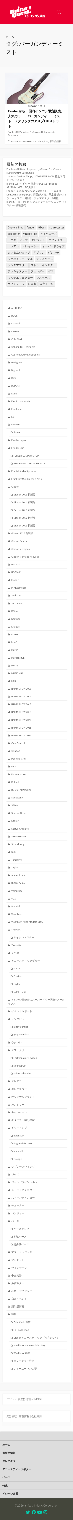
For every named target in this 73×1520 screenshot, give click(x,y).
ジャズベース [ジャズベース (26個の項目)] (44, 259)
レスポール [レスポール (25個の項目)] (43, 277)
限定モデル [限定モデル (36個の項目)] (46, 284)
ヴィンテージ (19, 1267)
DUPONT (15, 385)
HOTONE (16, 572)
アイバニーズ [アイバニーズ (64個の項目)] (48, 233)
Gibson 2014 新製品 (24, 502)
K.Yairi (14, 611)
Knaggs (15, 626)
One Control (18, 743)
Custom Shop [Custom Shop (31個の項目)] (15, 227)
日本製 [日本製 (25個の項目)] (32, 284)
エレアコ (16, 1081)
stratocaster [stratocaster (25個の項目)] (56, 227)
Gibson (15, 486)
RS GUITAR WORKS (21, 789)
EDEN (14, 393)
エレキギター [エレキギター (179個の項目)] (30, 246)
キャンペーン (19, 1112)
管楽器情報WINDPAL (30, 1399)
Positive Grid (18, 758)
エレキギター (41, 141)
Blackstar (19, 1135)
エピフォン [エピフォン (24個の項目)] (38, 240)
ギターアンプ (19, 1127)
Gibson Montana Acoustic (25, 556)
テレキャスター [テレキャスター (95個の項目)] (17, 271)
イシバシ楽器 (10, 1493)
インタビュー (19, 1019)
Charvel (15, 323)
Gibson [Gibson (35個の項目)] (42, 227)
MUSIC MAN (17, 673)
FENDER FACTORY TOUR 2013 (29, 463)
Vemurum (16, 890)
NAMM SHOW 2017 (21, 696)
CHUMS (15, 331)
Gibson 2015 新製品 (24, 510)
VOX (13, 898)
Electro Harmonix (20, 401)
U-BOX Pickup (18, 883)
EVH (13, 416)
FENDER (14, 141)
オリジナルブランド (23, 1096)
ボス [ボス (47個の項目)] (50, 271)
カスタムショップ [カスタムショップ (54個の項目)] (19, 252)
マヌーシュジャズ (21, 1252)
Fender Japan (19, 440)
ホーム (10, 37)
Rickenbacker (19, 774)
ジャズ (15, 1174)
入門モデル (20, 992)
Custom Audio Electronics (25, 354)
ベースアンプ (21, 1228)
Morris (14, 665)
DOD (13, 377)
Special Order (19, 813)
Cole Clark (16, 339)
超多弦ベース (21, 1244)
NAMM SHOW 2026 (21, 735)
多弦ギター (17, 1283)
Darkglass (16, 362)
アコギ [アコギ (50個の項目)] (12, 240)
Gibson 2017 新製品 (24, 517)
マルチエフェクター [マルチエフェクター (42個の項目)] (20, 277)
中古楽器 (16, 1275)
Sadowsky (17, 797)
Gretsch (15, 564)
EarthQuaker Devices (25, 1058)
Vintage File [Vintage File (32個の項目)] (30, 233)
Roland (15, 782)
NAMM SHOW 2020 (21, 720)
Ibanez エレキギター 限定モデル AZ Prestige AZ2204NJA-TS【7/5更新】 (32, 185)
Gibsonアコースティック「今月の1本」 (36, 1337)
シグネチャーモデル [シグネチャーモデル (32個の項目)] (20, 259)
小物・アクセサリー (23, 1291)
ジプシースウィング (23, 1166)
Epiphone (16, 409)
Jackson (16, 595)
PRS (13, 766)
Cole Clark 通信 (22, 1322)
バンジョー (17, 1213)
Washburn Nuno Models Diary (27, 921)
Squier (17, 432)
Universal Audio (22, 1073)
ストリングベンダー (23, 1197)
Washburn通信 (22, 1353)
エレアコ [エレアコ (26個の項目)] (13, 246)
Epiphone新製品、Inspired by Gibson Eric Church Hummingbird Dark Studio (34, 170)
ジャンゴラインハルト (24, 1182)
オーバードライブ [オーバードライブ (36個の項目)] (53, 246)
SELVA (14, 805)
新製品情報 (55, 141)
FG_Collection (21, 1330)
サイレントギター (24, 937)
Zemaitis (16, 945)
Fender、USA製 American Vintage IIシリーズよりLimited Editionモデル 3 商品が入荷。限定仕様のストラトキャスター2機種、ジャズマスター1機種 (37, 194)
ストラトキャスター (23, 1190)
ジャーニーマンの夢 (25, 1368)
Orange (18, 1159)
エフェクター (19, 1050)
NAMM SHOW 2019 (21, 712)
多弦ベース (20, 1236)
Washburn (16, 914)
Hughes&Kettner (23, 1143)
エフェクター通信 (24, 1361)
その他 (15, 953)
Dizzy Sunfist (21, 1026)
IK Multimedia (18, 587)
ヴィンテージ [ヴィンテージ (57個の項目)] (16, 284)
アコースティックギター (25, 960)
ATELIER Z (16, 308)
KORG (14, 634)
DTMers (11, 1399)
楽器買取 (12, 1416)
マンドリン (17, 1259)
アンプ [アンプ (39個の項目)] (24, 240)
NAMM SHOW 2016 (21, 688)
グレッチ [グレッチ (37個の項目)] (53, 252)
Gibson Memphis (20, 549)
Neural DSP (20, 1065)
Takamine (16, 859)
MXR (13, 681)
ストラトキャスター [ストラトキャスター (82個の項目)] (43, 265)
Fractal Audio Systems (23, 471)
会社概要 (36, 1416)
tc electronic (18, 875)
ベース (15, 1221)
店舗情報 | (25, 1416)
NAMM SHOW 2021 (21, 727)
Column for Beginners (23, 347)
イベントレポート (21, 1011)
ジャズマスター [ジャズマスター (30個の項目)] (17, 265)
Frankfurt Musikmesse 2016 (26, 479)
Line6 (14, 642)
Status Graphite (20, 828)
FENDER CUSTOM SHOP (26, 455)
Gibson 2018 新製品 (24, 525)
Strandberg (17, 844)
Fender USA (26, 141)
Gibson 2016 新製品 (22, 533)
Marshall (18, 1151)
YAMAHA (15, 929)
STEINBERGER (18, 836)
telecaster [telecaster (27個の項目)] (14, 233)
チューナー (17, 1205)
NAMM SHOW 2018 (21, 704)
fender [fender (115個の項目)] (31, 227)
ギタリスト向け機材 (23, 1120)
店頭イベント (19, 1298)
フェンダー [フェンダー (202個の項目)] (38, 271)
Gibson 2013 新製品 (24, 494)
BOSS (14, 315)
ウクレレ (16, 1042)
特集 (14, 1314)
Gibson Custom (19, 541)
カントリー (17, 1104)
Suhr (13, 852)
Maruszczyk (18, 657)
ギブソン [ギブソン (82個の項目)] (39, 252)
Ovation (15, 751)
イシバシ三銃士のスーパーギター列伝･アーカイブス (36, 1001)
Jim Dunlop (17, 603)
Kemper (15, 619)
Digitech (15, 370)
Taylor (14, 867)
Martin (14, 649)
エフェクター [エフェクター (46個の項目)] (56, 240)
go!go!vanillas (21, 1034)
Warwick (16, 906)
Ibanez (15, 580)
